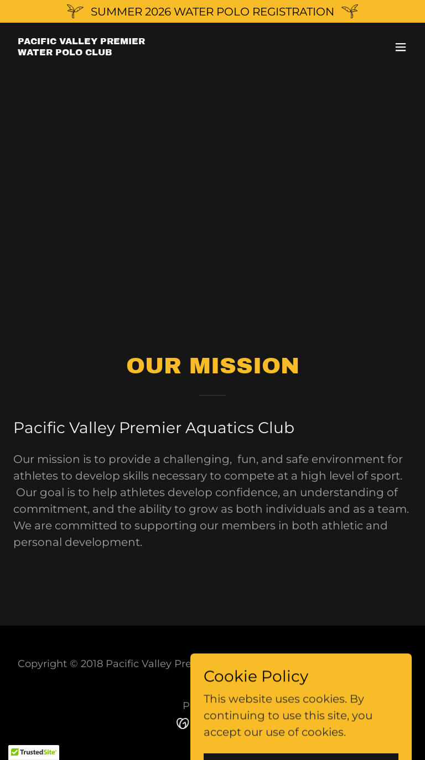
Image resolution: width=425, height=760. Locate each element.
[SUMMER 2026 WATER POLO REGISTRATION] (212, 11)
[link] (81, 51)
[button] (401, 47)
